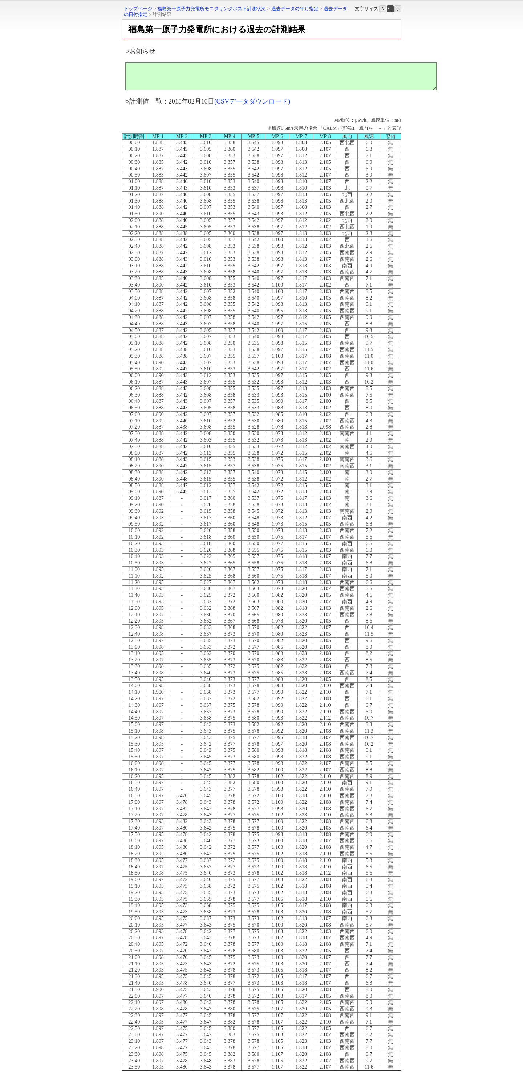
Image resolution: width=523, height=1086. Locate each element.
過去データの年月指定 (295, 8)
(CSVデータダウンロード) (252, 106)
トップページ (138, 8)
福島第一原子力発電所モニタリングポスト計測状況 (211, 8)
